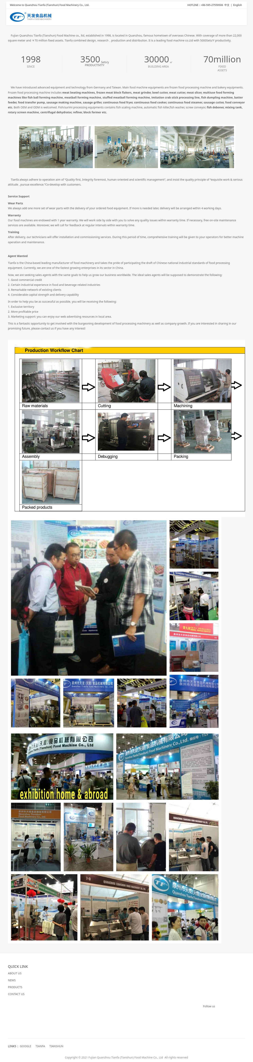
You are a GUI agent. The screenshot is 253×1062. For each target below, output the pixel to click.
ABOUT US (15, 973)
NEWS (12, 980)
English (237, 5)
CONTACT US (16, 994)
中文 (226, 5)
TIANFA (40, 1046)
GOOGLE (25, 1046)
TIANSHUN (56, 1046)
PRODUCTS (15, 987)
